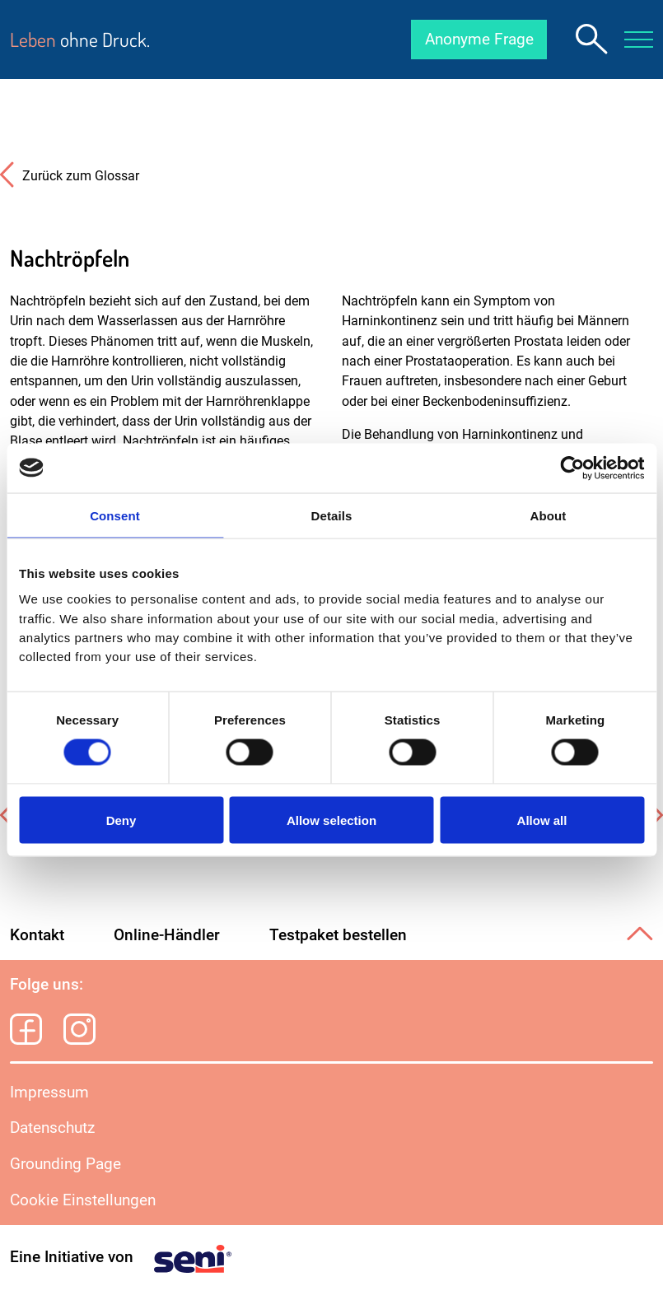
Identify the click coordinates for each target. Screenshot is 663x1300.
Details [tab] (332, 515)
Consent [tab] (115, 515)
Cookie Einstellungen (83, 1200)
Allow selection (331, 820)
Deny (121, 820)
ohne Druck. (80, 39)
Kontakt (37, 934)
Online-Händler (167, 934)
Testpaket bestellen (338, 934)
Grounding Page (65, 1163)
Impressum (49, 1092)
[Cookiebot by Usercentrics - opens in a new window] (572, 467)
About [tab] (548, 515)
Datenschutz (52, 1127)
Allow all (542, 820)
